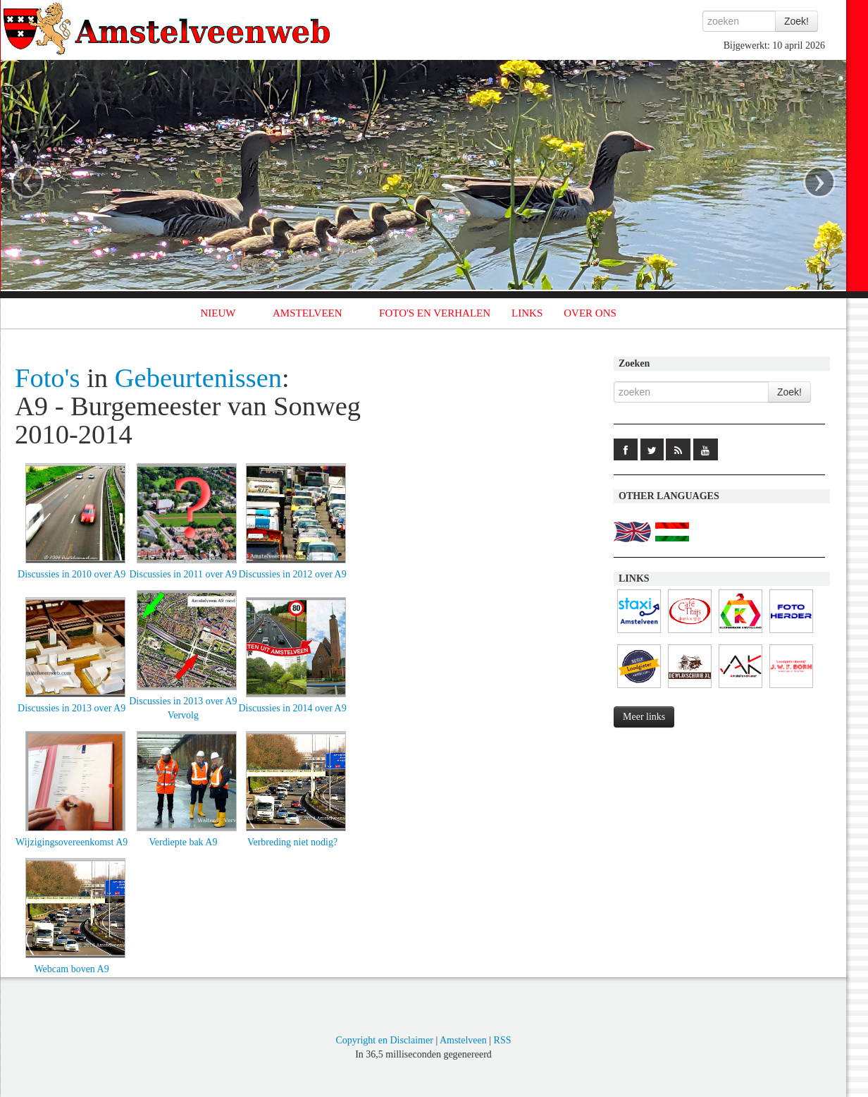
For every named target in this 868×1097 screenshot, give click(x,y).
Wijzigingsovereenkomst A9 (72, 842)
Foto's (47, 378)
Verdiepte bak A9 (183, 842)
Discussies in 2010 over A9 (71, 574)
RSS (503, 1040)
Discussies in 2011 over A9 (183, 574)
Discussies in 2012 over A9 (292, 574)
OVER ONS (590, 313)
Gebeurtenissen (198, 378)
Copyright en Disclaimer (384, 1040)
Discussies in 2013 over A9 (71, 708)
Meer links (644, 716)
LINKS (527, 313)
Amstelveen (463, 1040)
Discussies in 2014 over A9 (292, 708)
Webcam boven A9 (72, 969)
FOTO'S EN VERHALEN (434, 313)
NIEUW (218, 313)
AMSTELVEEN (307, 313)
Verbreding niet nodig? (292, 842)
